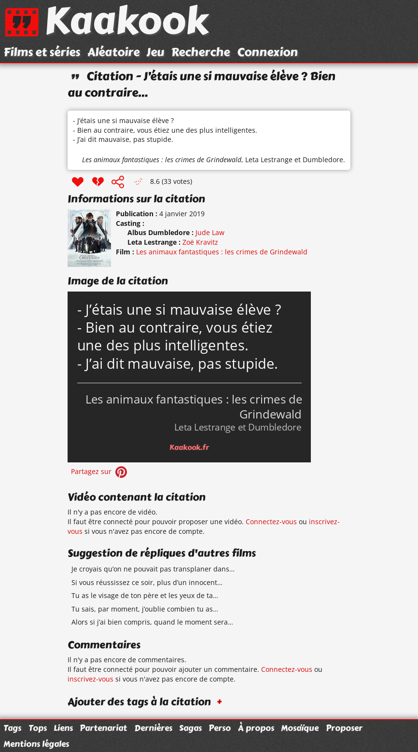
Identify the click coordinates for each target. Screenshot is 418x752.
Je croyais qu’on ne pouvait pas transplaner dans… (153, 568)
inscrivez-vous (90, 678)
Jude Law (209, 232)
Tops (37, 728)
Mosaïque (300, 728)
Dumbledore (323, 159)
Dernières (153, 728)
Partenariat (103, 728)
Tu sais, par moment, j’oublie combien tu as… (144, 608)
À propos (256, 728)
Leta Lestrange (269, 159)
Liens (63, 728)
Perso (220, 728)
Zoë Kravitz (200, 242)
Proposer (344, 728)
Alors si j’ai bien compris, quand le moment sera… (152, 622)
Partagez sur (100, 471)
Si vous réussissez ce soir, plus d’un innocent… (147, 582)
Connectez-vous (271, 521)
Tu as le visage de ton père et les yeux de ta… (144, 595)
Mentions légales (36, 744)
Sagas (190, 728)
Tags (12, 728)
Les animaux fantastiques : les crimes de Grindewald (161, 159)
